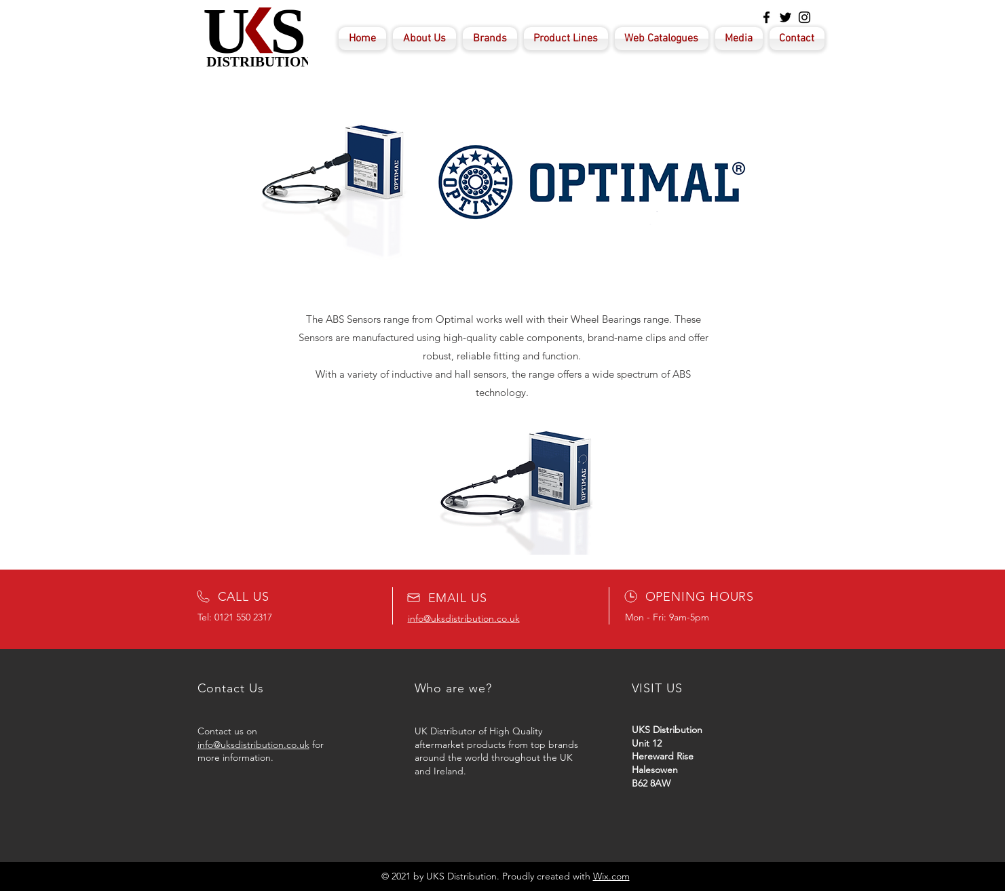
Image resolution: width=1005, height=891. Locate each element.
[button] (503, 484)
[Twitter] (785, 17)
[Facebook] (766, 17)
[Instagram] (804, 17)
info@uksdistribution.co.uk (253, 744)
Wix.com (611, 876)
